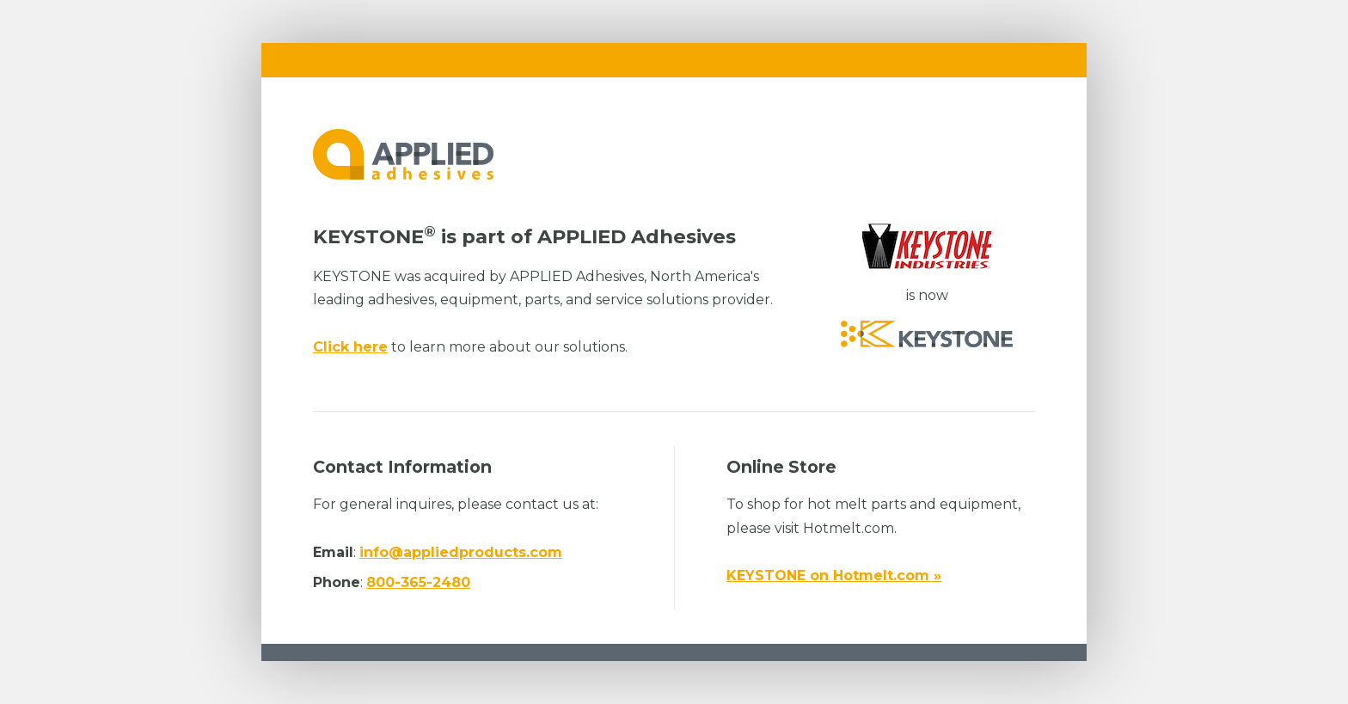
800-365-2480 (418, 582)
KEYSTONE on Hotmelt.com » (833, 575)
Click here (350, 347)
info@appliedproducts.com (460, 552)
